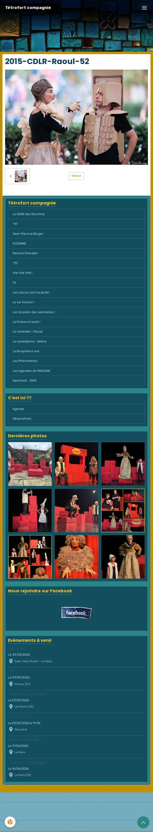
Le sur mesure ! (23, 302)
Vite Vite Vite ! (22, 273)
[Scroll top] (143, 822)
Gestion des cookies (76, 826)
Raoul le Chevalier (25, 253)
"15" (15, 263)
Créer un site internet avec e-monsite (76, 808)
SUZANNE (19, 243)
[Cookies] (10, 821)
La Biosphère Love (26, 351)
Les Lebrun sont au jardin (31, 292)
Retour (76, 176)
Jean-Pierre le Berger (28, 234)
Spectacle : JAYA (24, 380)
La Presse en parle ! (26, 322)
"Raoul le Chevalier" (24, 739)
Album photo (22, 418)
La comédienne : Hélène (30, 341)
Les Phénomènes (25, 361)
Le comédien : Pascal (27, 331)
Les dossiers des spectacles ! (34, 312)
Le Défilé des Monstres (29, 214)
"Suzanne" (17, 648)
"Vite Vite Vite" (21, 717)
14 (14, 282)
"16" (15, 224)
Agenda (18, 409)
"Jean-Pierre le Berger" (27, 694)
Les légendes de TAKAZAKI (31, 371)
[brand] (28, 7)
